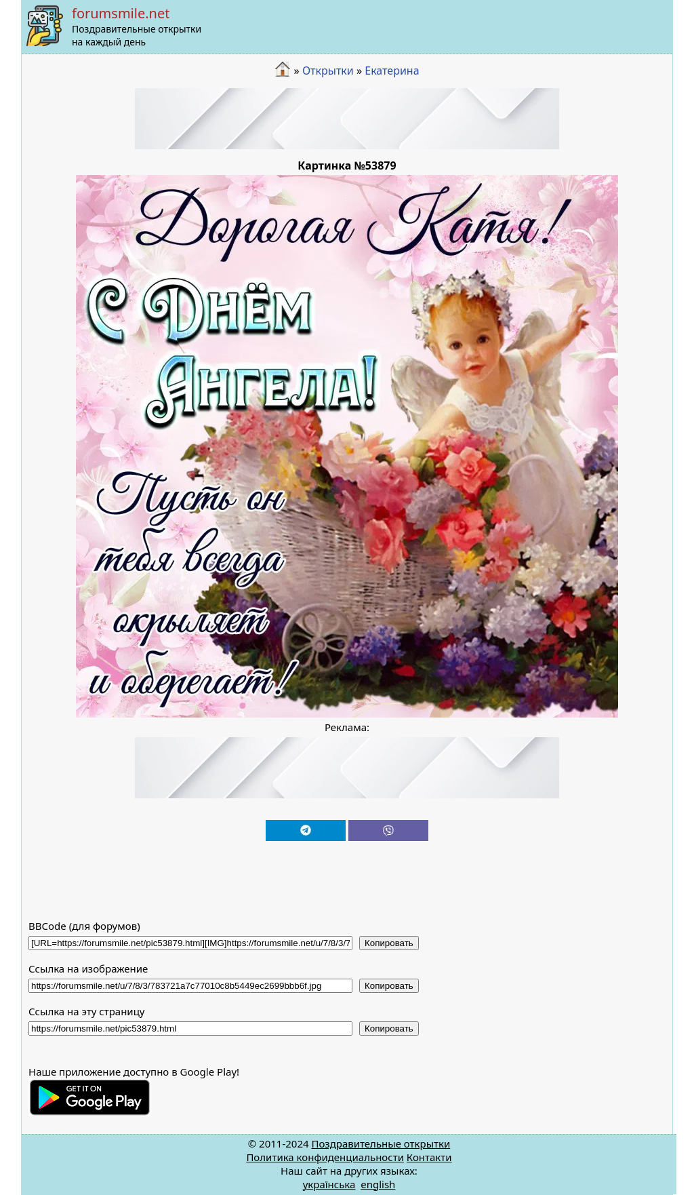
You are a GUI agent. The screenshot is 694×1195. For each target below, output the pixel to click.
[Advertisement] (347, 118)
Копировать (389, 943)
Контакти (429, 1157)
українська (329, 1184)
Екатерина (392, 70)
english (378, 1184)
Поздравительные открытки (380, 1143)
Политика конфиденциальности (325, 1157)
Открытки (328, 70)
